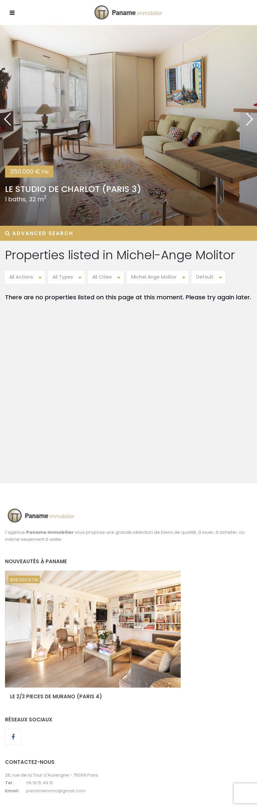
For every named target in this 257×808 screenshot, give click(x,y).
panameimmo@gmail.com (56, 791)
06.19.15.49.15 (39, 783)
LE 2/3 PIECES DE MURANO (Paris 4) (56, 696)
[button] (7, 125)
